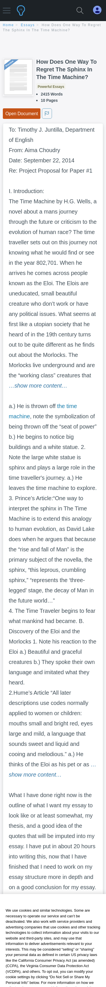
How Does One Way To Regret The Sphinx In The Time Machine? (66, 69)
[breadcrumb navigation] (53, 28)
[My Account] (99, 10)
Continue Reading (53, 918)
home (8, 25)
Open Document (21, 113)
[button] (6, 7)
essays (28, 25)
